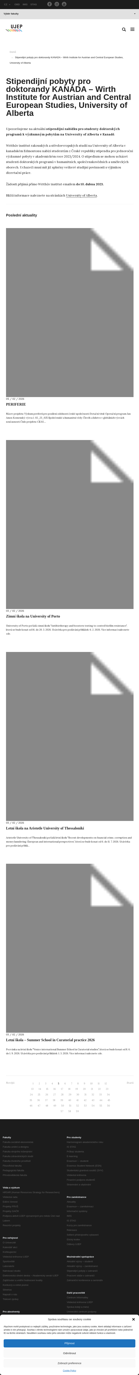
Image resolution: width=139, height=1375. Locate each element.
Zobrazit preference (69, 1363)
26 (46, 1094)
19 (77, 1089)
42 (85, 1100)
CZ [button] (7, 4)
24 (31, 1094)
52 (77, 1105)
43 (93, 1100)
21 (92, 1089)
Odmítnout (69, 1353)
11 (99, 1083)
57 (62, 1111)
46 (31, 1105)
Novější (10, 1082)
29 (70, 1094)
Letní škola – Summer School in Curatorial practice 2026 (50, 1040)
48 (46, 1105)
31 (85, 1094)
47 (39, 1105)
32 (93, 1094)
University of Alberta (81, 195)
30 (77, 1094)
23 (107, 1089)
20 (84, 1089)
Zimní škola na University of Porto (33, 616)
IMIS (25, 4)
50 (62, 1105)
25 (39, 1094)
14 (40, 1089)
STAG (33, 4)
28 (62, 1094)
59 (77, 1111)
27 (54, 1094)
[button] (133, 1319)
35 (31, 1100)
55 (101, 1105)
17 (62, 1089)
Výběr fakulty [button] (70, 13)
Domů (13, 52)
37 (46, 1100)
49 (54, 1105)
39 (61, 1100)
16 (54, 1089)
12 (106, 1083)
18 (69, 1089)
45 (108, 1100)
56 (108, 1105)
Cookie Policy (69, 1370)
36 (38, 1100)
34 (108, 1094)
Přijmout (69, 1343)
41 (77, 1100)
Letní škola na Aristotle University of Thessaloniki (45, 828)
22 (99, 1089)
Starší (130, 1082)
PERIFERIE (16, 404)
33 (100, 1094)
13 (32, 1089)
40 (69, 1100)
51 (70, 1105)
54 (93, 1105)
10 (91, 1083)
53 (85, 1105)
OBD (17, 4)
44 (100, 1100)
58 (69, 1111)
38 (54, 1100)
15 (47, 1089)
